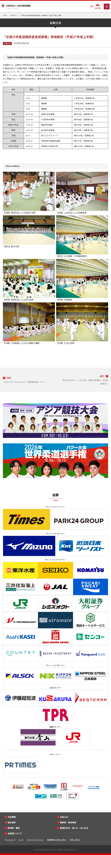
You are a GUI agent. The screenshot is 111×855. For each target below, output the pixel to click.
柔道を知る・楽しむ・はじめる (74, 828)
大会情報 (12, 817)
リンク (21, 839)
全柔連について (15, 833)
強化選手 (12, 822)
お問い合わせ (75, 839)
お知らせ (7, 43)
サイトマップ (10, 839)
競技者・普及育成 (68, 822)
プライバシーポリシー (35, 839)
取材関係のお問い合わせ (56, 839)
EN (91, 6)
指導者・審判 (14, 828)
